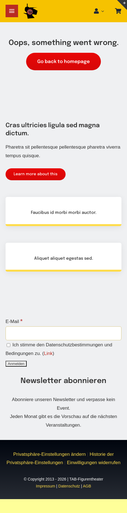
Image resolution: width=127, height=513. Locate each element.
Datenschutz (69, 486)
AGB (87, 486)
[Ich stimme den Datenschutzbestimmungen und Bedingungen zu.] (8, 345)
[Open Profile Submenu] (104, 11)
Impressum (45, 486)
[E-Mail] (63, 333)
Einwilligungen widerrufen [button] (94, 462)
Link (48, 353)
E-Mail (14, 321)
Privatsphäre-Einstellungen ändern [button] (49, 454)
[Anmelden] (16, 364)
